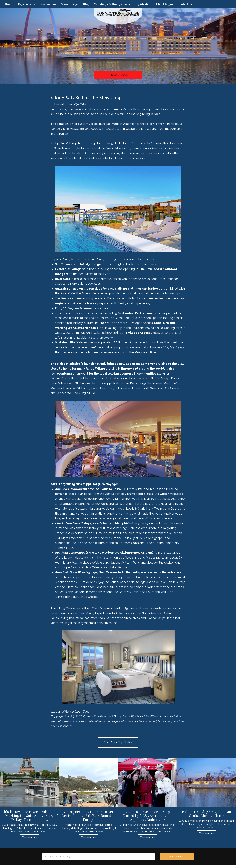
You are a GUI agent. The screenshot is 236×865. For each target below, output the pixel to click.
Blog (86, 4)
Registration (143, 4)
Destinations (47, 4)
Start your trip (177, 856)
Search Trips (69, 4)
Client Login (164, 4)
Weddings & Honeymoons (112, 4)
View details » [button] (29, 837)
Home (9, 4)
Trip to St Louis (118, 74)
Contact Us (184, 4)
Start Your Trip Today (118, 742)
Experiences (26, 4)
